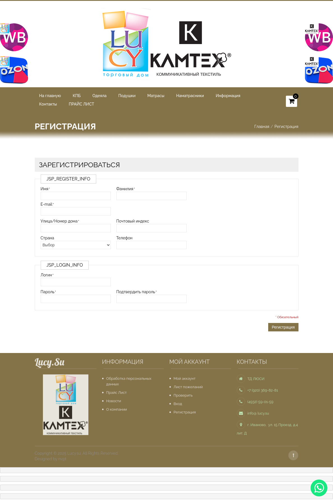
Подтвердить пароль (135, 291)
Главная (261, 126)
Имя (45, 188)
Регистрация (185, 410)
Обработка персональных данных (128, 379)
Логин (46, 274)
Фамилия (125, 188)
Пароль (47, 291)
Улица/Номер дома (59, 221)
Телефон (124, 237)
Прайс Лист (116, 391)
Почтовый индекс (132, 221)
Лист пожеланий (188, 385)
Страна (47, 237)
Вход (178, 402)
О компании (116, 407)
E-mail (46, 204)
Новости (113, 399)
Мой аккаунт (185, 377)
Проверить (183, 393)
